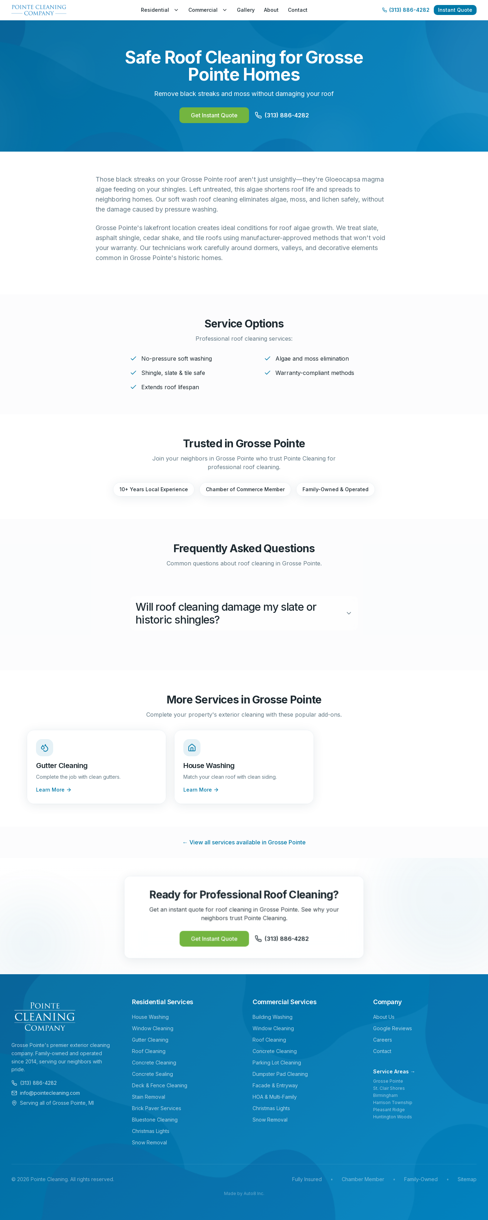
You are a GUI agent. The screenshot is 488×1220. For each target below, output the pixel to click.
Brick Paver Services (156, 1108)
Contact (297, 10)
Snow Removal (149, 1142)
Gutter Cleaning (150, 1040)
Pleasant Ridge (389, 1109)
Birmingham (385, 1095)
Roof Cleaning (149, 1051)
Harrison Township (392, 1102)
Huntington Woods (392, 1116)
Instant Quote (455, 10)
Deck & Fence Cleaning (159, 1085)
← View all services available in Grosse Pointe (244, 842)
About (271, 10)
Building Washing (273, 1017)
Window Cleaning (152, 1028)
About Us (384, 1017)
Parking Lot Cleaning (277, 1062)
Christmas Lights (150, 1131)
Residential (160, 10)
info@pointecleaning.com (45, 1093)
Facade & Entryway (275, 1085)
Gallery (246, 10)
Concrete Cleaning (154, 1062)
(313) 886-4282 (34, 1083)
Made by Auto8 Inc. (244, 1193)
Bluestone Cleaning (155, 1120)
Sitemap (467, 1179)
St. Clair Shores (389, 1088)
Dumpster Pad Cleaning (280, 1074)
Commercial (208, 10)
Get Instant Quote (214, 115)
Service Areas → (394, 1071)
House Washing (150, 1017)
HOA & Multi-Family (275, 1097)
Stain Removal (148, 1097)
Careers (382, 1040)
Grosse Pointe (388, 1081)
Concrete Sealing (152, 1074)
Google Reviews (392, 1028)
